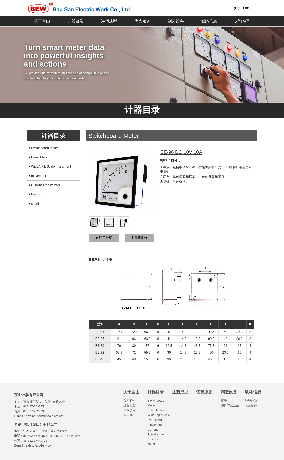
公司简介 (129, 400)
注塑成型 (109, 21)
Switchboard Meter (44, 148)
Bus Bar (37, 194)
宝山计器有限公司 (79, 8)
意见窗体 (251, 405)
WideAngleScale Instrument (51, 166)
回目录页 (103, 237)
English (235, 8)
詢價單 (242, 21)
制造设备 (176, 21)
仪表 (224, 400)
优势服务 (142, 21)
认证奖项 (129, 415)
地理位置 (251, 400)
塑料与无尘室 (230, 405)
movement (38, 176)
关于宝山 (42, 21)
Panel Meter (40, 157)
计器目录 (75, 21)
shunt (35, 203)
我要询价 (139, 237)
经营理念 (129, 405)
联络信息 (209, 21)
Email (247, 8)
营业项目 (129, 410)
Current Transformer (45, 185)
